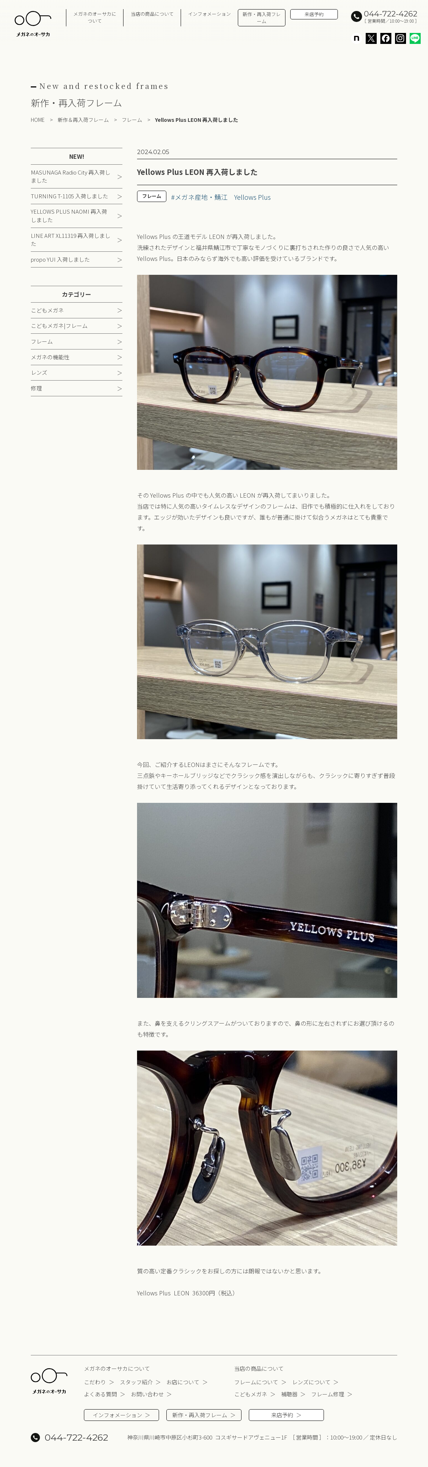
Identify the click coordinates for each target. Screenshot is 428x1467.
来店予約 (314, 14)
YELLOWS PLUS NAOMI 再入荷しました (69, 216)
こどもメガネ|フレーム (59, 326)
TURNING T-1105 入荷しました (69, 197)
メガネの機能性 (50, 357)
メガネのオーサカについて (94, 17)
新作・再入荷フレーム (262, 18)
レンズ (39, 373)
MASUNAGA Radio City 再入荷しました (70, 177)
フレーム (42, 342)
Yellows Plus (252, 197)
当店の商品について (152, 13)
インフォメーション (209, 13)
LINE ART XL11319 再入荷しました (70, 240)
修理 (36, 389)
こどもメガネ (47, 310)
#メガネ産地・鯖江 (199, 197)
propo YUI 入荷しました (60, 260)
